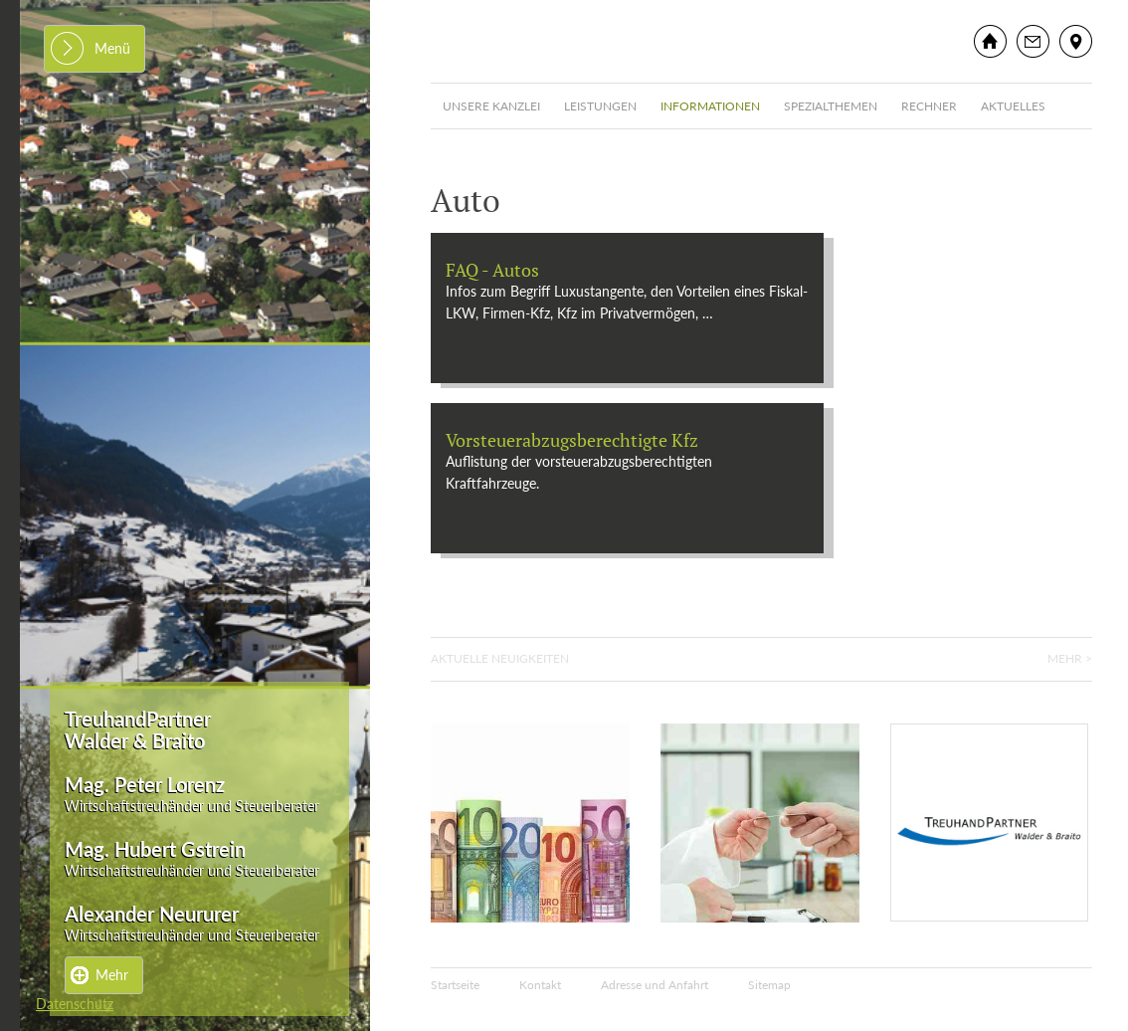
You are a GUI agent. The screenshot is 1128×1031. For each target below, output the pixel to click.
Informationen (710, 106)
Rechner (929, 106)
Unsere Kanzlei (491, 106)
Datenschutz (74, 1003)
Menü (112, 48)
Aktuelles (1013, 106)
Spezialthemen (830, 106)
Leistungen (600, 106)
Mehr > (1069, 658)
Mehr (111, 974)
